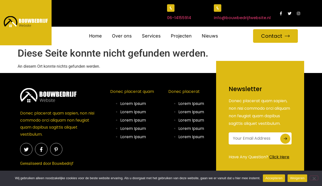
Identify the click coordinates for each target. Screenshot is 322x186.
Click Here (279, 157)
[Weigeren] (314, 178)
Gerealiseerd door (35, 163)
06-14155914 (179, 18)
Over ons (122, 36)
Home (95, 36)
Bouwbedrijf (62, 163)
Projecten (181, 36)
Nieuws (210, 36)
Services (151, 36)
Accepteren (274, 178)
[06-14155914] (171, 8)
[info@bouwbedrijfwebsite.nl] (217, 8)
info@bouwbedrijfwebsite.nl (242, 18)
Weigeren (297, 178)
